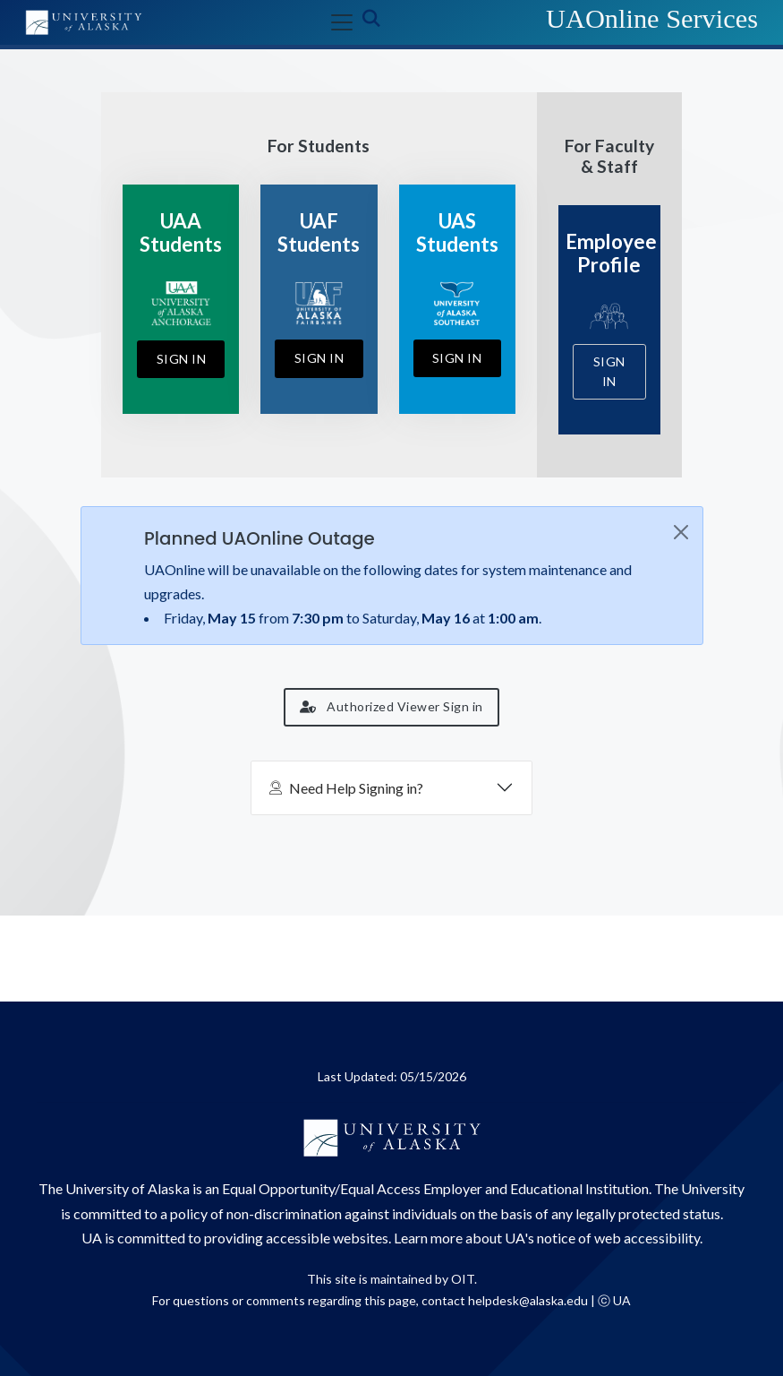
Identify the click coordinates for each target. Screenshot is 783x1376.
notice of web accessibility (618, 1237)
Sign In (182, 358)
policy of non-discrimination (256, 1213)
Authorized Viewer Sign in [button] (391, 706)
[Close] (681, 532)
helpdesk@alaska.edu (528, 1300)
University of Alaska (127, 1188)
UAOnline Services (652, 19)
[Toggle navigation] (338, 22)
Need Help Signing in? (346, 787)
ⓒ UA (614, 1300)
